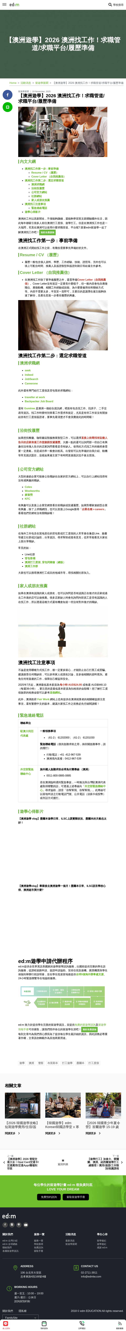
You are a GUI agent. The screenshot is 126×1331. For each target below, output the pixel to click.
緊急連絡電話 (39, 208)
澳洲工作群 (31, 566)
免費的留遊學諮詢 (85, 1024)
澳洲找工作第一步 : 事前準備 (42, 168)
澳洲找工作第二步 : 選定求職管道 (44, 180)
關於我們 (7, 1311)
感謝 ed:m (102, 1247)
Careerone (31, 383)
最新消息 (70, 1240)
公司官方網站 (39, 192)
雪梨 (40, 1063)
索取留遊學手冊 (76, 1197)
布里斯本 (52, 1063)
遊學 (22, 1063)
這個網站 (55, 692)
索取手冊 (38, 1251)
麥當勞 (29, 494)
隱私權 (22, 1311)
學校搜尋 (116, 4)
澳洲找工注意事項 (35, 204)
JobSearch (31, 379)
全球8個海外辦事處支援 (90, 974)
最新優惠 (119, 1325)
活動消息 (26, 83)
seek (28, 370)
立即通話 (81, 1325)
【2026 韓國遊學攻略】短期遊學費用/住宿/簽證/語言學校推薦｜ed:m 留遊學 (22, 1125)
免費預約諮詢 (49, 1197)
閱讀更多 (10, 1133)
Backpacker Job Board (39, 401)
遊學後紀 (101, 1244)
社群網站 (36, 196)
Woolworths (32, 491)
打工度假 (93, 1063)
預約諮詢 (44, 1325)
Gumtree (29, 408)
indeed (29, 374)
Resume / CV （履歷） (45, 172)
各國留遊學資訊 (10, 1251)
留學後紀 (101, 1240)
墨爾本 (80, 1063)
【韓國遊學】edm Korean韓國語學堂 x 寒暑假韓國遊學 (62, 1125)
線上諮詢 (6, 1325)
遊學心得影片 (33, 212)
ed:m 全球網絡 (9, 1244)
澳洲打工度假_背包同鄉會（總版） (45, 562)
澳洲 (31, 1063)
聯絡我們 (7, 1247)
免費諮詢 (38, 1247)
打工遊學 (67, 1063)
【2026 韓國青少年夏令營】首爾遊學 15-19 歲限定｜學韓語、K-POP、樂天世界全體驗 (103, 1125)
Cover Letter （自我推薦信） (48, 176)
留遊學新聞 (41, 83)
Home (12, 83)
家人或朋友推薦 (40, 200)
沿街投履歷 (37, 188)
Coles (28, 487)
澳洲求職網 (37, 184)
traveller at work (35, 397)
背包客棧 (30, 558)
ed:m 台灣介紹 (9, 1240)
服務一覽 (38, 1240)
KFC (27, 498)
